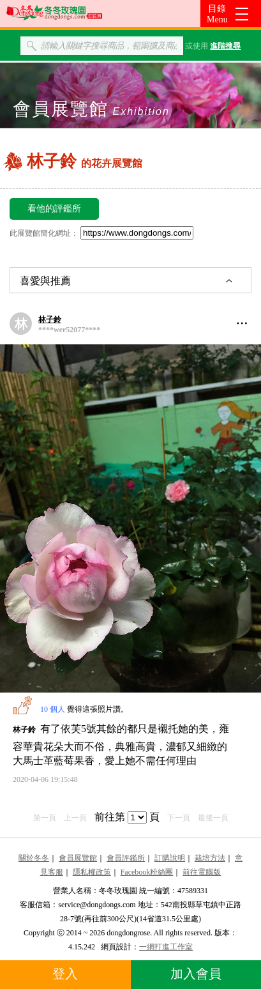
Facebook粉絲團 (147, 872)
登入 (65, 974)
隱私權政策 (92, 872)
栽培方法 (210, 858)
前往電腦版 (202, 872)
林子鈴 (49, 319)
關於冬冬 (34, 858)
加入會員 (195, 974)
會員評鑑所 (126, 858)
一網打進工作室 (166, 946)
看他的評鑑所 (54, 208)
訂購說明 (169, 858)
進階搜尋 (225, 46)
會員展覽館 (78, 858)
